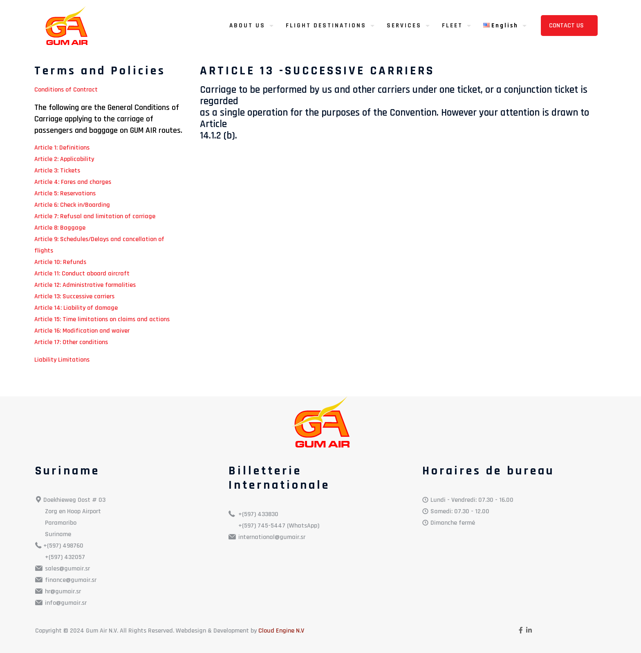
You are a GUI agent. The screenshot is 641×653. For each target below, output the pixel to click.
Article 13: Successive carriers (74, 296)
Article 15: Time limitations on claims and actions (102, 319)
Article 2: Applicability (64, 159)
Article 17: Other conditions (71, 342)
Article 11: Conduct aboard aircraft (82, 273)
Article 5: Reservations (65, 193)
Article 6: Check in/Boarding (72, 205)
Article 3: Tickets (57, 170)
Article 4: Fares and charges (72, 182)
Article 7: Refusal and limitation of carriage (94, 216)
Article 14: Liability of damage (76, 308)
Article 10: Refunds (60, 262)
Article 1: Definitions (62, 147)
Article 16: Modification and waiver (82, 330)
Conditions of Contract (66, 89)
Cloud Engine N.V (281, 630)
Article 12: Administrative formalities (85, 285)
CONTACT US (567, 25)
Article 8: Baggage (59, 228)
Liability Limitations (62, 360)
